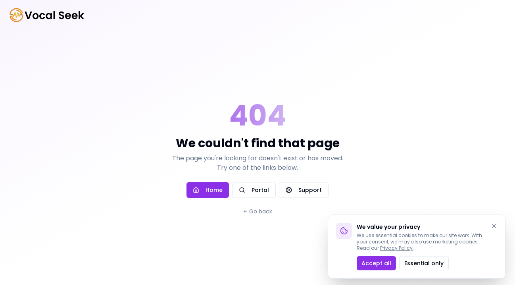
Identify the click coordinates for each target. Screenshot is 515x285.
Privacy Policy (396, 248)
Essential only (424, 263)
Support (304, 190)
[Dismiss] (494, 226)
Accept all (376, 263)
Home (208, 190)
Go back (257, 211)
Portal (254, 190)
